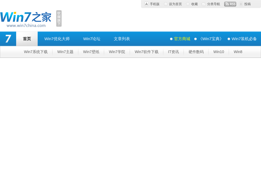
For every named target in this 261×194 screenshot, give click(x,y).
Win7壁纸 (91, 52)
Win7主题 (65, 52)
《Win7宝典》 (211, 38)
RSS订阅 (230, 4)
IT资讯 (173, 52)
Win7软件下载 (146, 52)
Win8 (238, 52)
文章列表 (122, 38)
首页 (27, 38)
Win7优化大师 (57, 38)
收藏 (194, 4)
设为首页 (175, 4)
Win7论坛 (91, 38)
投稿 (247, 4)
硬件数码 (196, 52)
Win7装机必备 (244, 38)
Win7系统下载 (36, 52)
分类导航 (213, 4)
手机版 (155, 4)
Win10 (218, 52)
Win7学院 (117, 52)
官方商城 (182, 38)
